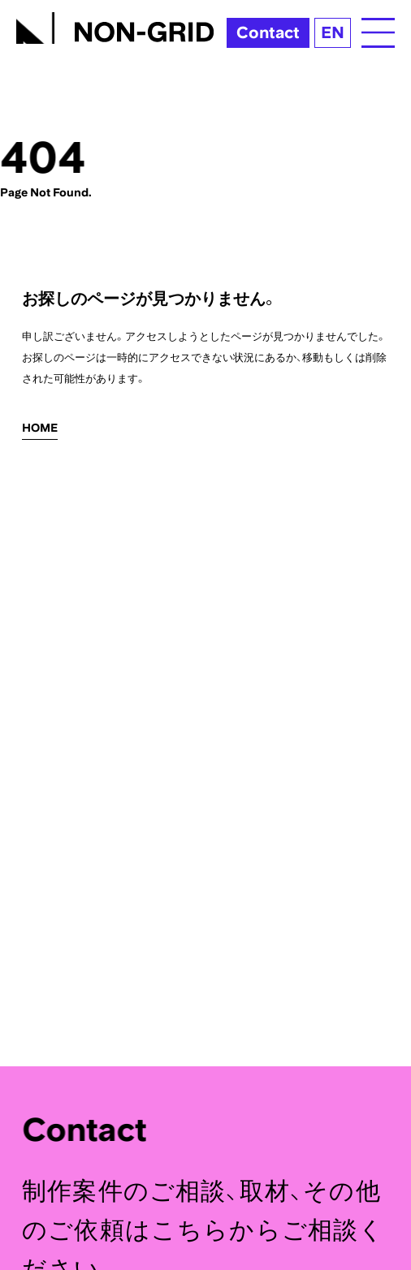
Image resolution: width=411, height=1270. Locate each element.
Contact (268, 32)
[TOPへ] (115, 25)
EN (332, 32)
